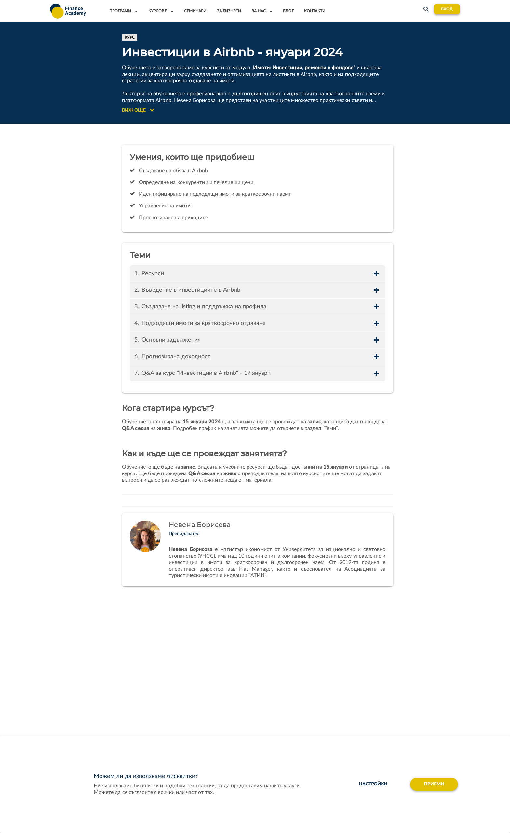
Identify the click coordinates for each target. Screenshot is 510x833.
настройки (373, 784)
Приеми (434, 784)
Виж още (138, 110)
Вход (447, 9)
